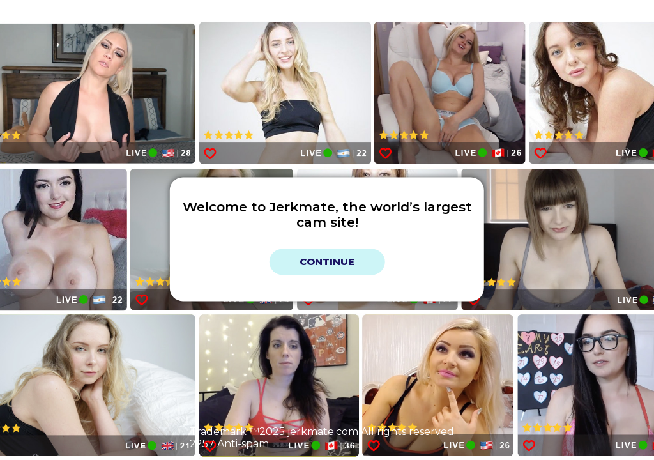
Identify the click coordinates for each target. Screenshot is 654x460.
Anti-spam (243, 444)
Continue (327, 262)
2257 (202, 444)
